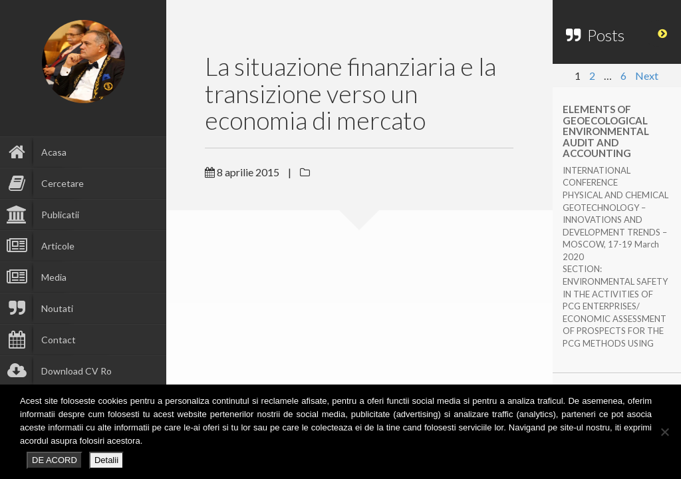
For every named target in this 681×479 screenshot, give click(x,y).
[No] (664, 431)
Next (646, 75)
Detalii (106, 460)
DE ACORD (54, 460)
